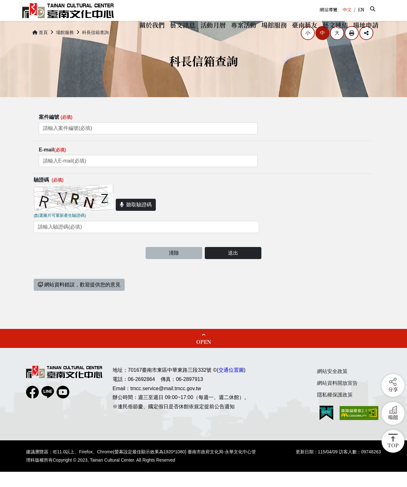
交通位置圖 (231, 385)
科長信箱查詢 (95, 47)
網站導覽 (328, 9)
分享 (366, 48)
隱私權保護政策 (335, 409)
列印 (352, 48)
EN (361, 9)
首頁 (40, 47)
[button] (372, 9)
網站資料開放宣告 (337, 398)
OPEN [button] (203, 357)
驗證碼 (49, 195)
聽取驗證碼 (136, 220)
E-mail (52, 165)
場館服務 (65, 47)
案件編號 (55, 132)
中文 (346, 9)
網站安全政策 (332, 386)
